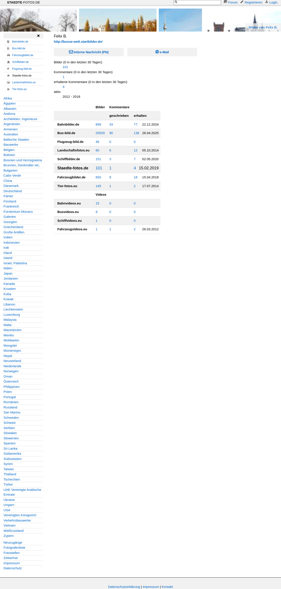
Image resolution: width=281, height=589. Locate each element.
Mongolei (10, 345)
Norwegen (11, 371)
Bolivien (9, 155)
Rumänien (11, 402)
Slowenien (11, 438)
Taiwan (9, 469)
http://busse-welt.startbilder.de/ (78, 41)
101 (65, 67)
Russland (10, 407)
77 (135, 124)
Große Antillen (14, 232)
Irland (8, 253)
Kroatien (10, 289)
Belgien (9, 150)
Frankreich (11, 206)
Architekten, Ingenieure (20, 119)
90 (111, 133)
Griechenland (13, 227)
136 (136, 133)
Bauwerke (11, 144)
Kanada (9, 284)
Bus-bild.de (18, 48)
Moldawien (11, 340)
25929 (100, 133)
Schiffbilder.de (20, 62)
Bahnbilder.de (20, 41)
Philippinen (12, 387)
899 (98, 124)
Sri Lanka (10, 448)
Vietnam (10, 525)
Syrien (8, 464)
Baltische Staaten (16, 139)
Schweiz (10, 422)
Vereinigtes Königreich (20, 515)
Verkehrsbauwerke (17, 520)
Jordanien (11, 278)
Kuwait (8, 299)
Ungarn (9, 505)
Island (8, 258)
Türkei (8, 484)
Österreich (11, 381)
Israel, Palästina (15, 263)
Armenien (11, 129)
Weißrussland (13, 530)
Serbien (9, 428)
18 (135, 177)
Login (271, 2)
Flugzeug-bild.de (22, 68)
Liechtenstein (13, 309)
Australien (11, 134)
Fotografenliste (14, 547)
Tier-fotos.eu (19, 89)
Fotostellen (12, 553)
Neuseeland (12, 361)
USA (7, 510)
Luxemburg (12, 314)
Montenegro (12, 350)
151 (98, 159)
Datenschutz (13, 568)
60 (97, 150)
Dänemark (11, 186)
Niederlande (12, 366)
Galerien (10, 216)
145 (98, 186)
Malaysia (10, 319)
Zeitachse (11, 558)
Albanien (10, 108)
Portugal (10, 397)
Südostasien (13, 459)
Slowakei (10, 433)
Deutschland (13, 191)
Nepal (8, 356)
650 (98, 177)
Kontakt (167, 587)
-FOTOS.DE (23, 2)
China (8, 181)
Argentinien (12, 124)
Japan (8, 273)
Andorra (9, 113)
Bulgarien (10, 170)
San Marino (12, 412)
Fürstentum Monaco (18, 211)
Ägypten (10, 103)
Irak (6, 247)
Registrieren (251, 2)
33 (111, 124)
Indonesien (12, 242)
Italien (8, 268)
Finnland (10, 201)
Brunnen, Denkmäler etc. (22, 165)
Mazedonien (13, 330)
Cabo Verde (12, 175)
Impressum (12, 563)
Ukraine (9, 500)
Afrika (8, 98)
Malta (8, 325)
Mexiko (9, 335)
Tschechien (12, 479)
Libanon (9, 304)
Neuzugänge (13, 542)
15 (97, 203)
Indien (8, 237)
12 (135, 150)
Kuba (7, 294)
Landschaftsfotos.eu (24, 82)
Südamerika (12, 453)
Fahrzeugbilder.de (22, 55)
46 (97, 142)
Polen (8, 392)
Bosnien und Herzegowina (23, 160)
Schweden (11, 417)
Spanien (10, 443)
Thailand (10, 474)
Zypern (9, 536)
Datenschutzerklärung (124, 587)
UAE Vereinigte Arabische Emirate (22, 492)
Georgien (10, 222)
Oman (8, 376)
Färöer (8, 196)
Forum (231, 2)
